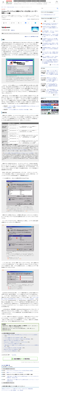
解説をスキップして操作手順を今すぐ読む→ (32, 36)
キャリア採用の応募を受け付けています (48, 14)
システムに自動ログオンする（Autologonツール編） (13, 337)
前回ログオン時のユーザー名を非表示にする (12, 340)
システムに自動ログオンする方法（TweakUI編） (19, 109)
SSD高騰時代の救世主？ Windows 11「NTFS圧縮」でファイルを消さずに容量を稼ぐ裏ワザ (50, 48)
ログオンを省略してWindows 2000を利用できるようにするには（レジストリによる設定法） (21, 334)
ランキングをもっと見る (55, 64)
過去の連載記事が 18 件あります (9, 382)
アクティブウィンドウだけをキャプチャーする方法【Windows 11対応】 (20, 370)
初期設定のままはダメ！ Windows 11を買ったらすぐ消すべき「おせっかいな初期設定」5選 (50, 35)
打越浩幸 (28, 19)
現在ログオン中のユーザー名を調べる (11, 349)
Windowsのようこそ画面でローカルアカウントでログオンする (15, 342)
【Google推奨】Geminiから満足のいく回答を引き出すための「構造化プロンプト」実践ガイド (50, 44)
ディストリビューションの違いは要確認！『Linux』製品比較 (12, 390)
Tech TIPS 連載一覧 (5, 365)
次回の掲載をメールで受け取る (8, 366)
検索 (57, 8)
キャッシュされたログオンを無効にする (11, 343)
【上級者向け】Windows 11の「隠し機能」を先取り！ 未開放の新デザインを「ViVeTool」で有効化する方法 (50, 40)
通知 (14, 22)
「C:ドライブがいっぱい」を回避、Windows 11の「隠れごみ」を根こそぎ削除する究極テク (50, 53)
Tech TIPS (14, 354)
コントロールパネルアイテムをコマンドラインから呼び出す (17, 149)
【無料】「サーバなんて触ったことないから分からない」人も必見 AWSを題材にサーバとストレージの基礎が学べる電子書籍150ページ (49, 73)
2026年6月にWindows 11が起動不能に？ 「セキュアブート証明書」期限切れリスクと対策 (50, 27)
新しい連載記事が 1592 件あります (9, 368)
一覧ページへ (56, 94)
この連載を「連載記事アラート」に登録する (20, 359)
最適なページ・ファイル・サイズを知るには (15, 372)
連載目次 (13, 30)
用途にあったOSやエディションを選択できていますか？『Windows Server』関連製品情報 (17, 388)
